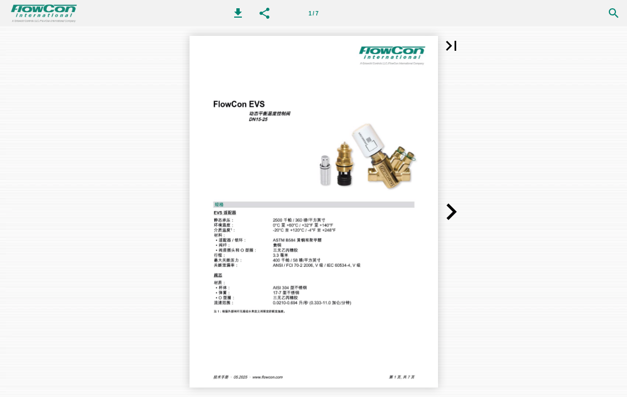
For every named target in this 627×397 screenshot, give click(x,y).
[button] (238, 13)
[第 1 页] (313, 13)
